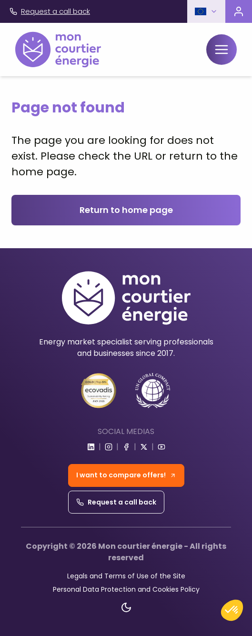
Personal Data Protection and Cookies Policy (126, 589)
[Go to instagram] (108, 447)
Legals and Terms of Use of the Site (126, 576)
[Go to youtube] (161, 447)
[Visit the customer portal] (238, 11)
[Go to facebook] (126, 447)
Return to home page (126, 210)
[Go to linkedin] (91, 447)
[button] (206, 11)
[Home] (58, 50)
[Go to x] (144, 447)
